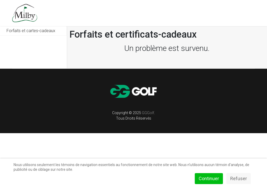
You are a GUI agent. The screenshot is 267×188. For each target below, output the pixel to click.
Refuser (238, 178)
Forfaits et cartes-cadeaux (31, 30)
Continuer (209, 178)
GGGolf (148, 113)
